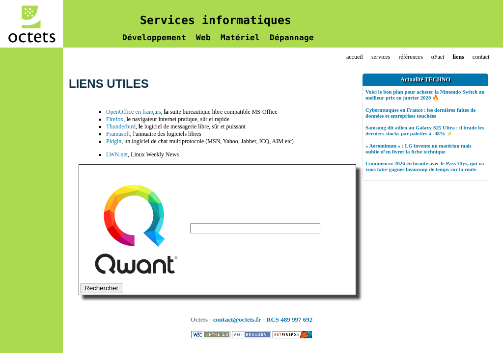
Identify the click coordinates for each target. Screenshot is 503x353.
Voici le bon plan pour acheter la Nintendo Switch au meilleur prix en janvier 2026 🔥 (424, 95)
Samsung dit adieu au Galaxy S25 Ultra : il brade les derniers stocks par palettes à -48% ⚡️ (424, 130)
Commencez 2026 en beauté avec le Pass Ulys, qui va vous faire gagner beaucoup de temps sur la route (424, 166)
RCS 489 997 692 (289, 319)
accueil (354, 56)
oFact (438, 56)
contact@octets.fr (237, 319)
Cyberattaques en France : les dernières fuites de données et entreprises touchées (420, 113)
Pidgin (113, 141)
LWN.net (117, 154)
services (381, 56)
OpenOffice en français (133, 111)
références (411, 56)
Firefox (114, 119)
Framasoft (118, 133)
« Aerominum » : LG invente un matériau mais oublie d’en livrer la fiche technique (418, 148)
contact (481, 56)
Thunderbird (121, 126)
